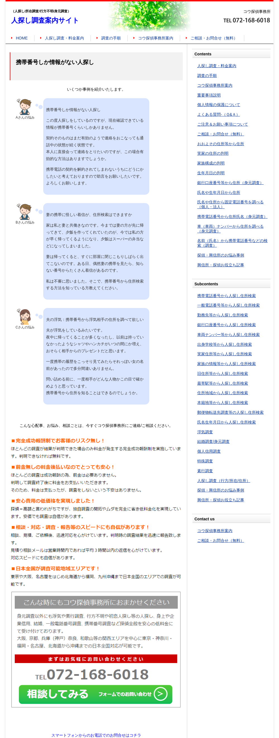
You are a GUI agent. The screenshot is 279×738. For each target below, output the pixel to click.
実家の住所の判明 (213, 153)
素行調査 (205, 471)
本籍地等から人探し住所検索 (222, 402)
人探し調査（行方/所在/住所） (223, 480)
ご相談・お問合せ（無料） (214, 38)
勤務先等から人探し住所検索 (222, 315)
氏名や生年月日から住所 (218, 192)
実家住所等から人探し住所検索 (224, 354)
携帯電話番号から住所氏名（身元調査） (232, 216)
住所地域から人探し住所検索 (222, 393)
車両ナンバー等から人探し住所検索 (228, 334)
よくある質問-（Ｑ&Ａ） (218, 114)
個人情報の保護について (218, 104)
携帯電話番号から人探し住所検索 (226, 295)
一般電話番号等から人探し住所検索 (228, 305)
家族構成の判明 (211, 163)
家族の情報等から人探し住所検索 (226, 363)
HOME (22, 38)
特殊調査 (205, 461)
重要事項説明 (209, 95)
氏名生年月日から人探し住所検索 (226, 422)
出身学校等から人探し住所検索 (224, 344)
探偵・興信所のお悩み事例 (220, 255)
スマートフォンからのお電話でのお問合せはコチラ (96, 735)
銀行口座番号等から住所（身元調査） (230, 182)
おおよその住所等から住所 (220, 144)
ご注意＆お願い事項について (222, 124)
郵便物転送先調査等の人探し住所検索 (230, 412)
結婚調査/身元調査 (213, 441)
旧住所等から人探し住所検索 (222, 373)
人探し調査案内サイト (45, 20)
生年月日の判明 (211, 173)
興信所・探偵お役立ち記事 (220, 265)
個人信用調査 (209, 451)
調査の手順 (111, 38)
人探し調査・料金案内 (64, 38)
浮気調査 (205, 432)
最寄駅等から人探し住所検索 (222, 383)
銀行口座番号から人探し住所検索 (226, 325)
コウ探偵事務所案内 (155, 38)
